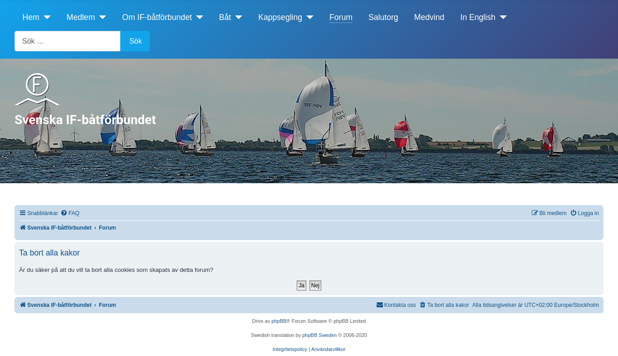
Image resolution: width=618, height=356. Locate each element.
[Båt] (236, 17)
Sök (135, 41)
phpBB (278, 321)
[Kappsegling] (308, 17)
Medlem (81, 17)
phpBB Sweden (319, 335)
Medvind (429, 17)
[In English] (501, 17)
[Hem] (45, 17)
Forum (341, 17)
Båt (225, 17)
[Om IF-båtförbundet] (197, 17)
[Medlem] (100, 17)
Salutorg (383, 17)
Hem (31, 17)
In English (478, 17)
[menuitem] (69, 213)
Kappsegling (280, 17)
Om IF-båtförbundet (157, 17)
